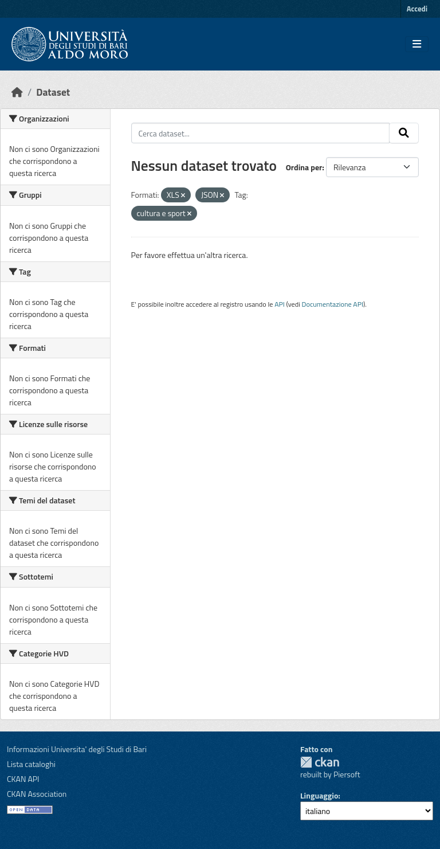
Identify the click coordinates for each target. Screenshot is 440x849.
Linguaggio (319, 795)
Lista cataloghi (31, 764)
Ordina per (304, 167)
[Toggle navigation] (417, 44)
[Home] (17, 92)
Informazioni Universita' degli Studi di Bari (77, 749)
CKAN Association (36, 794)
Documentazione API (332, 304)
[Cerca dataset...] (260, 133)
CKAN (319, 762)
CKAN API (23, 779)
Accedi (417, 8)
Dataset (53, 92)
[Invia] (404, 133)
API (279, 304)
